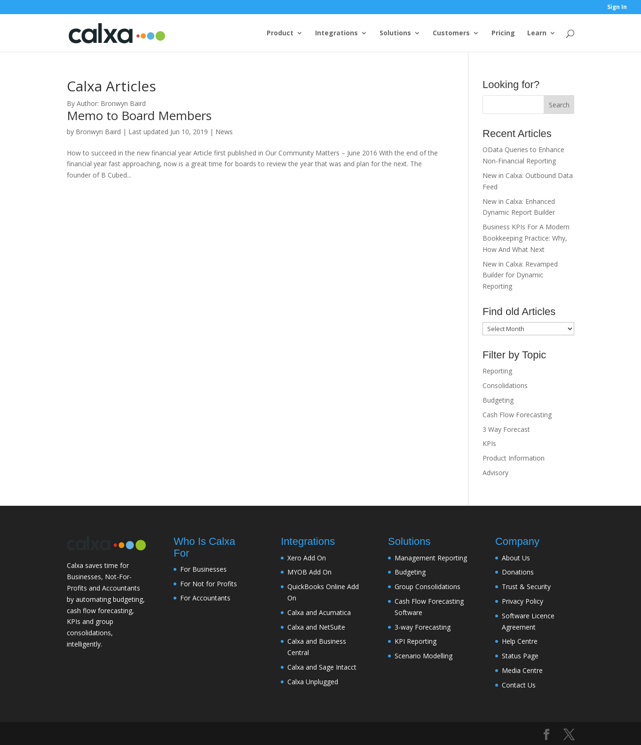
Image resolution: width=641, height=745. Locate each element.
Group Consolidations (427, 586)
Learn (536, 33)
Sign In (617, 7)
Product (280, 33)
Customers (451, 33)
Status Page (520, 655)
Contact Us (519, 684)
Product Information (514, 457)
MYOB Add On (309, 571)
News (224, 131)
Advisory (495, 472)
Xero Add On (306, 557)
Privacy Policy (522, 601)
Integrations (336, 33)
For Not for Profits (208, 583)
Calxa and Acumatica (319, 612)
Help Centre (520, 641)
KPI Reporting (415, 641)
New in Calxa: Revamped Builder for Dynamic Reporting (520, 275)
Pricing (503, 33)
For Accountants (205, 597)
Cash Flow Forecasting (517, 414)
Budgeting (498, 400)
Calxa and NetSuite (316, 627)
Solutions (395, 33)
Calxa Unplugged (312, 681)
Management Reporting (431, 557)
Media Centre (522, 670)
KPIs (489, 443)
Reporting (497, 370)
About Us (516, 557)
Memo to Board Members (139, 115)
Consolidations (505, 385)
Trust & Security (526, 586)
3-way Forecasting (423, 627)
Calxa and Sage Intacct (321, 667)
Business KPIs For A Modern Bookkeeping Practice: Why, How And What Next (526, 238)
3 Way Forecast (506, 429)
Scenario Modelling (423, 655)
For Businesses (203, 569)
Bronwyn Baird (98, 131)
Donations (518, 571)
